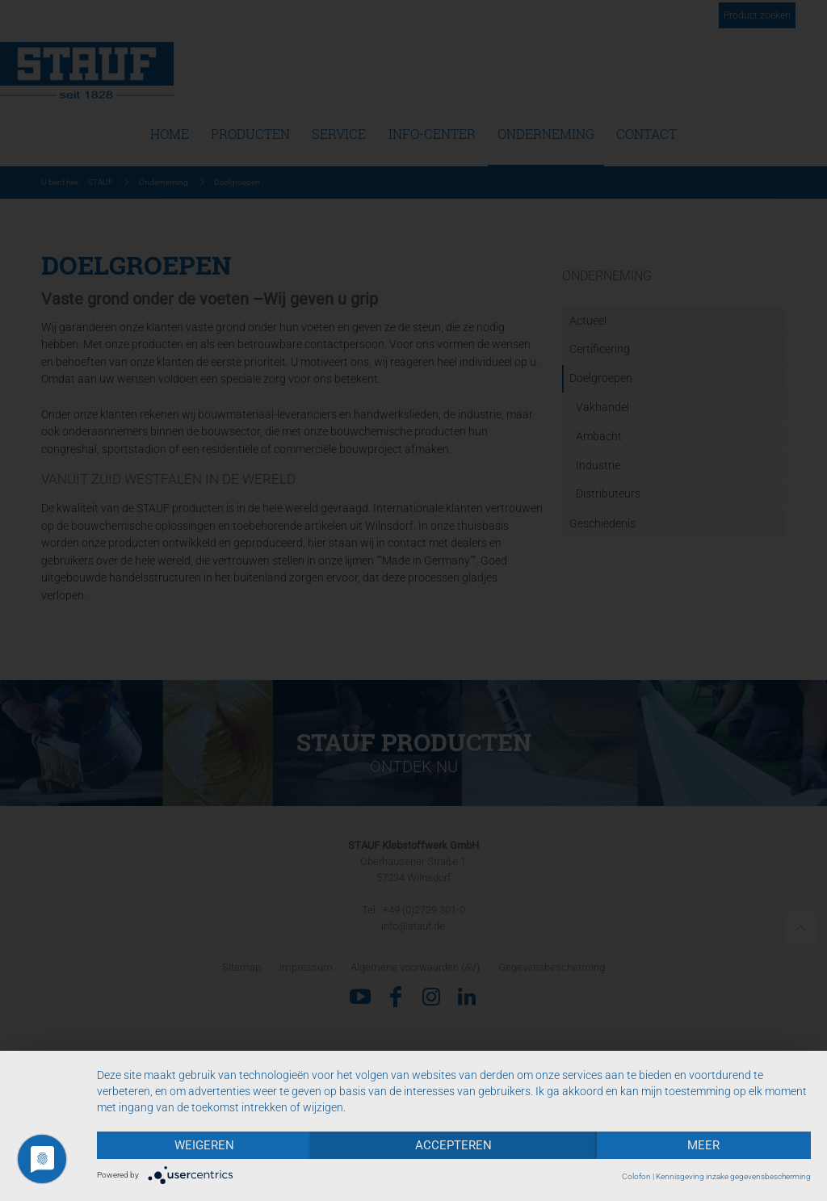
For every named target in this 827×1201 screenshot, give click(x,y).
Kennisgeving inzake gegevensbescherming (733, 1176)
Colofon (636, 1176)
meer (703, 1145)
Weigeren (204, 1145)
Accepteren (453, 1145)
